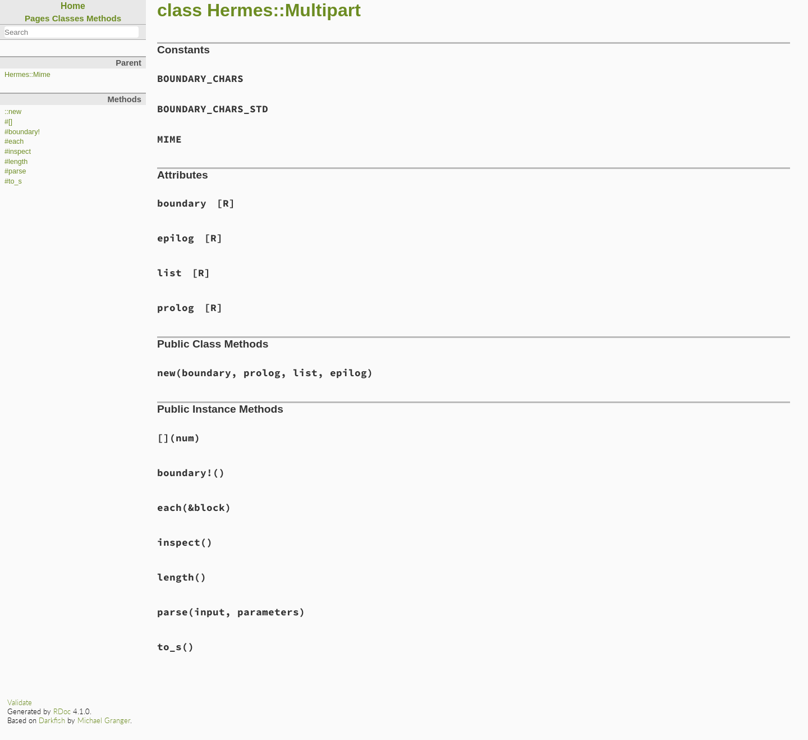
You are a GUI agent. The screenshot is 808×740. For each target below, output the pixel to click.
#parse (15, 171)
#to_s (13, 181)
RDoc (62, 711)
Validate (19, 702)
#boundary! (22, 132)
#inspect (17, 152)
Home (73, 6)
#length (15, 162)
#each (14, 141)
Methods (103, 18)
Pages (37, 18)
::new (12, 112)
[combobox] (71, 32)
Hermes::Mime (27, 75)
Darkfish (52, 720)
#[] (8, 122)
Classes (68, 18)
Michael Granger (103, 720)
